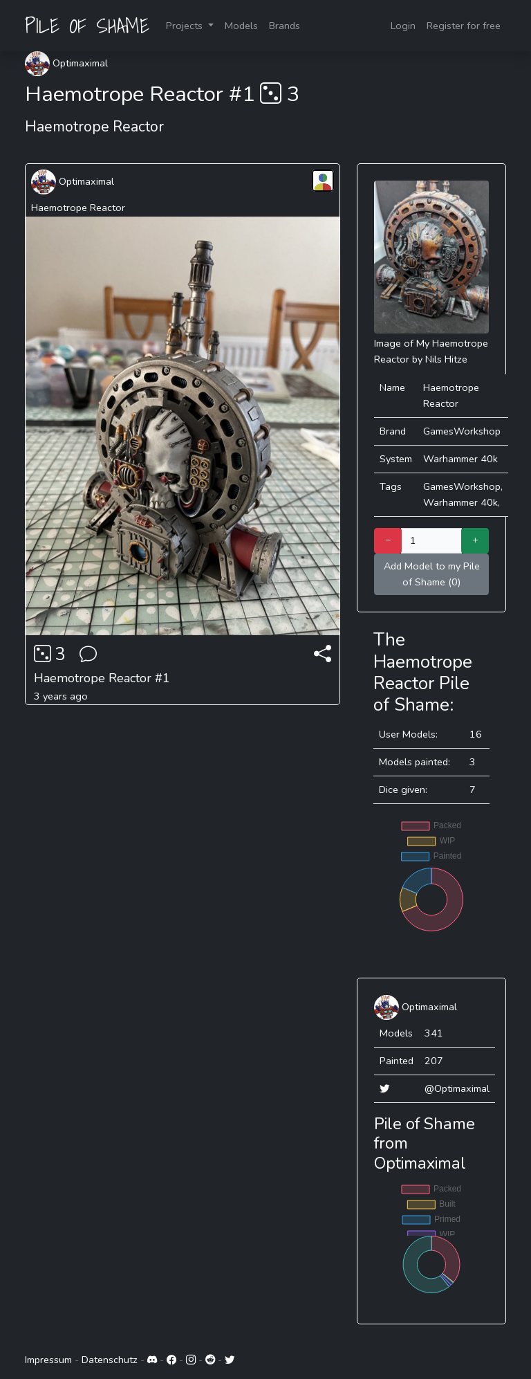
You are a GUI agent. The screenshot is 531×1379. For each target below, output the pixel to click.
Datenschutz (110, 1360)
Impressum (48, 1360)
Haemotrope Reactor (78, 207)
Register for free (464, 26)
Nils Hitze (446, 359)
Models (241, 26)
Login (403, 26)
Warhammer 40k (460, 459)
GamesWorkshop (462, 431)
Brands (284, 26)
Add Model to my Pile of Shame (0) (432, 574)
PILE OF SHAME (87, 25)
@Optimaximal (457, 1088)
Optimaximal (66, 63)
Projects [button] (185, 26)
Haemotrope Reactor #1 (102, 678)
